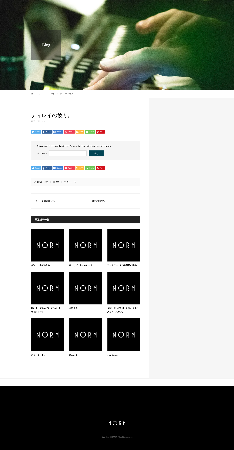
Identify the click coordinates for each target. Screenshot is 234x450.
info (141, 5)
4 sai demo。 (113, 355)
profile (154, 5)
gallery (169, 5)
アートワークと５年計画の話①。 (123, 265)
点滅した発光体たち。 (41, 265)
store (196, 5)
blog (44, 121)
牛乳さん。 (74, 308)
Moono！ (73, 355)
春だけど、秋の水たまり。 (81, 265)
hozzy (46, 182)
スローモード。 (38, 355)
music (183, 5)
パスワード (42, 153)
